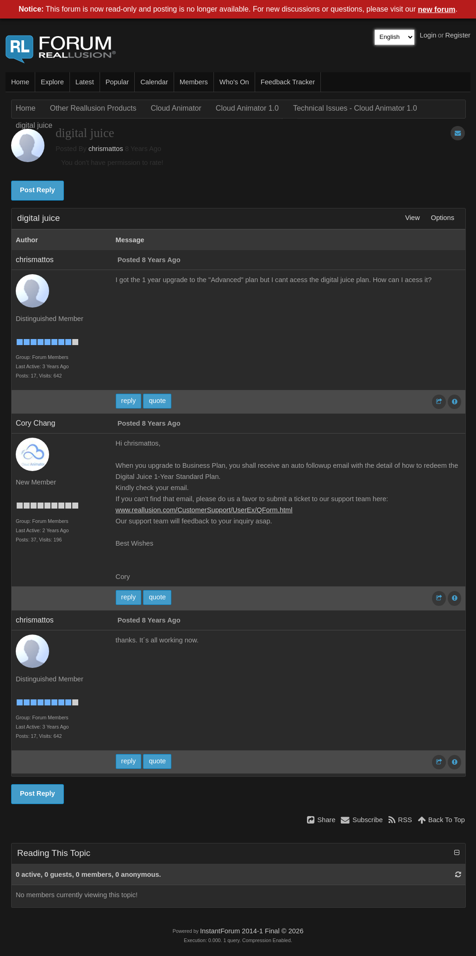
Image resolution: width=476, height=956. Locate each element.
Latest (85, 82)
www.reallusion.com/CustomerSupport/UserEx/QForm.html (204, 510)
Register (457, 35)
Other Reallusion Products (93, 108)
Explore (52, 82)
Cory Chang (35, 423)
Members (193, 82)
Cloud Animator (175, 108)
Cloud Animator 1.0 (247, 108)
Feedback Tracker (287, 82)
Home (20, 82)
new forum (437, 9)
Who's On (234, 82)
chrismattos (105, 148)
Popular (117, 82)
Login (428, 35)
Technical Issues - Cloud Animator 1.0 (355, 108)
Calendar (154, 82)
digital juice (34, 125)
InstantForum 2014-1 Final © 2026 (251, 931)
